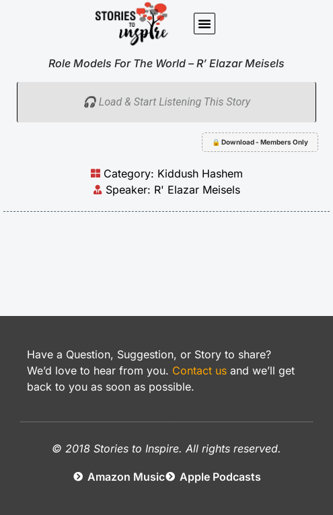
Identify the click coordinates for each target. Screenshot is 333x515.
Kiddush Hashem (200, 173)
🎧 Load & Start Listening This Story (166, 101)
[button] (204, 23)
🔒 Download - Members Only (260, 142)
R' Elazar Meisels (197, 189)
